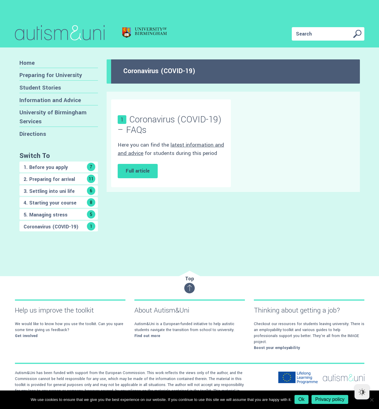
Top (189, 284)
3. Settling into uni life (59, 191)
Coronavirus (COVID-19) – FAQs (170, 124)
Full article (138, 170)
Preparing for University (50, 75)
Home (27, 63)
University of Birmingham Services (53, 116)
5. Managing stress (59, 214)
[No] (372, 400)
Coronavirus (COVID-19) (59, 226)
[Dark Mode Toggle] (362, 392)
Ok (301, 399)
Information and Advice (50, 100)
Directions (32, 134)
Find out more (147, 336)
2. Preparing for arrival (59, 179)
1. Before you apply (59, 167)
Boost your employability (277, 347)
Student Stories (40, 88)
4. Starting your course (59, 202)
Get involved (26, 336)
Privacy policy (330, 399)
